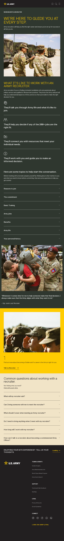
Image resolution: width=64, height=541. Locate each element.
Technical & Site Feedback (39, 488)
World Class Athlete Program (39, 473)
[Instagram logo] (33, 518)
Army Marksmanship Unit (38, 469)
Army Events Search (37, 477)
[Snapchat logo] (47, 518)
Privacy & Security (37, 503)
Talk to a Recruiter (11, 368)
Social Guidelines (36, 506)
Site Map (34, 492)
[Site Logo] (18, 463)
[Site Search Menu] (56, 4)
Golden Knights (36, 466)
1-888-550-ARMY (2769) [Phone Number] (40, 524)
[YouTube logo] (37, 518)
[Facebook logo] (42, 518)
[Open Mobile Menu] (59, 4)
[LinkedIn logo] (51, 518)
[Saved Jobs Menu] (52, 4)
